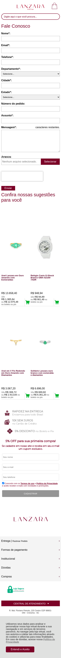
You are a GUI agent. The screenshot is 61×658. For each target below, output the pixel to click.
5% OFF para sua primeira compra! (31, 441)
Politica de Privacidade (47, 483)
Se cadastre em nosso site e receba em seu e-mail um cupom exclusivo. (30, 447)
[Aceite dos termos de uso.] (3, 483)
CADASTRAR (30, 493)
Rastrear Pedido (20, 541)
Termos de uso (27, 483)
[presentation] (22, 176)
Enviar (8, 188)
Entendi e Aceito (20, 649)
